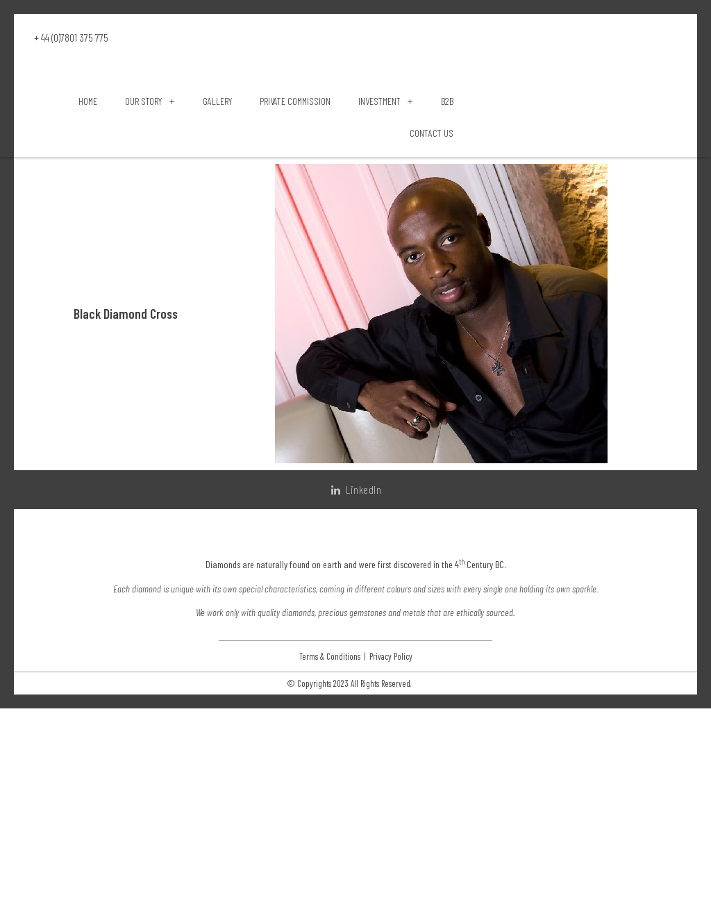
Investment (385, 224)
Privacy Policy (390, 845)
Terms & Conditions (329, 845)
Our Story (149, 224)
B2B (447, 224)
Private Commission (295, 224)
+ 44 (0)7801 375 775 (71, 37)
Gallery (217, 224)
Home (87, 224)
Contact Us (431, 256)
